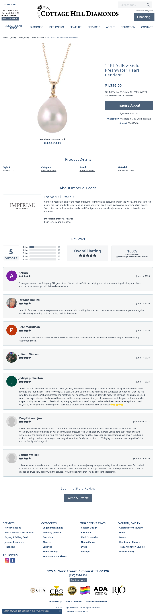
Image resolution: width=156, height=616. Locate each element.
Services (94, 27)
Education (128, 27)
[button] (9, 4)
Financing (10, 546)
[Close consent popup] (60, 611)
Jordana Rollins (29, 300)
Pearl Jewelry (24, 38)
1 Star (25, 259)
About (110, 27)
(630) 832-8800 (52, 143)
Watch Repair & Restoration (19, 532)
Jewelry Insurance (14, 542)
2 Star (25, 256)
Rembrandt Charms (129, 542)
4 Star (25, 250)
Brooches (67, 221)
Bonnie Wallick (29, 455)
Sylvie (84, 546)
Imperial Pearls (87, 170)
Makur (122, 537)
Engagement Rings (13, 27)
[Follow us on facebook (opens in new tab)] (12, 560)
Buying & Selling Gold (16, 537)
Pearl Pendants (38, 38)
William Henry (127, 551)
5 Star (25, 247)
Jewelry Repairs (13, 527)
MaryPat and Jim (30, 418)
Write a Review (78, 498)
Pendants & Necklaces (55, 556)
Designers (56, 27)
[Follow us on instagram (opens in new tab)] (7, 560)
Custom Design (89, 527)
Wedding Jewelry (52, 532)
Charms (47, 542)
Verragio (85, 551)
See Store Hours (10, 18)
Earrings (47, 546)
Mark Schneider (89, 537)
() (59, 247)
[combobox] (131, 5)
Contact (147, 27)
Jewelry (76, 27)
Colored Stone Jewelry (131, 527)
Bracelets (48, 537)
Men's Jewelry (50, 551)
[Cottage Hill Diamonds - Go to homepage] (78, 13)
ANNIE (23, 272)
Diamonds (36, 27)
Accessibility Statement (96, 601)
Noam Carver (88, 542)
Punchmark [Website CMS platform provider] (83, 611)
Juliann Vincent (29, 354)
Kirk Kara (86, 532)
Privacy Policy (55, 601)
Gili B (122, 532)
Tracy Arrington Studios (132, 546)
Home (5, 38)
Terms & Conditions (73, 601)
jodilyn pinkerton (31, 378)
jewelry (13, 38)
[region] (52, 89)
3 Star (25, 253)
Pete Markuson (29, 327)
